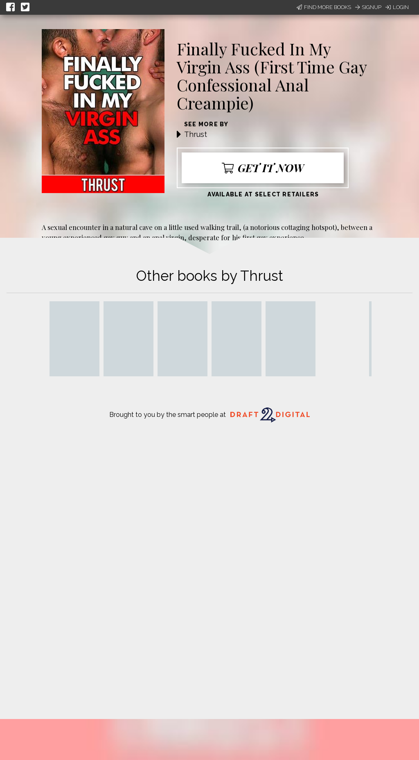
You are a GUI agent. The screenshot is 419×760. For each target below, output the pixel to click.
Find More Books (324, 7)
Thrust (195, 134)
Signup (368, 7)
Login (397, 7)
